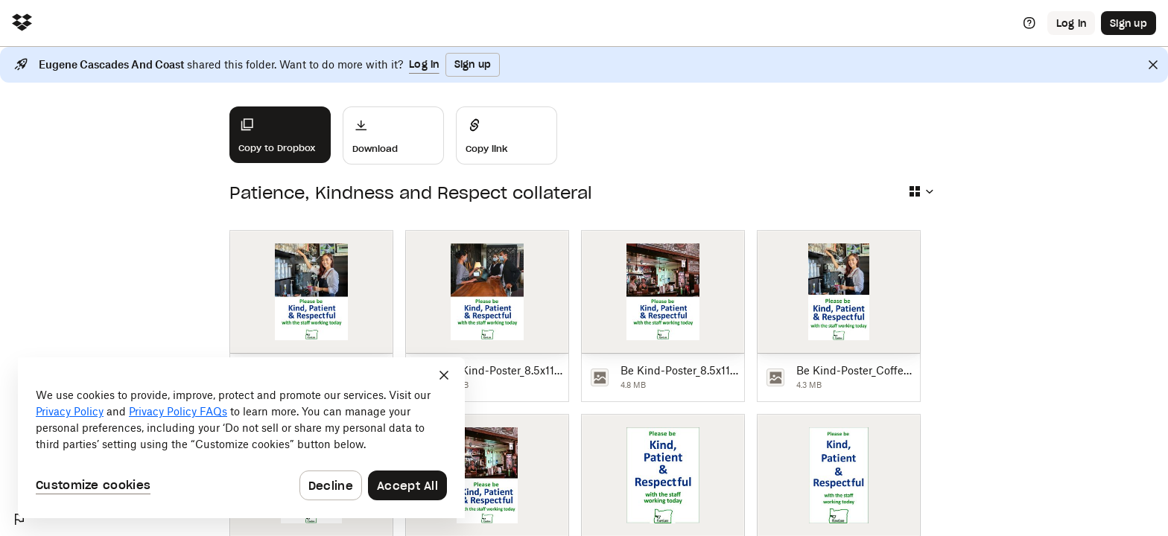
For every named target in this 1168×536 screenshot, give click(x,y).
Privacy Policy (70, 411)
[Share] (506, 135)
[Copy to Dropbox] (280, 134)
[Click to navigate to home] (22, 23)
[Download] (393, 135)
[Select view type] (921, 191)
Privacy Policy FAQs (178, 411)
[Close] (1153, 65)
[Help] (1029, 23)
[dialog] (241, 437)
